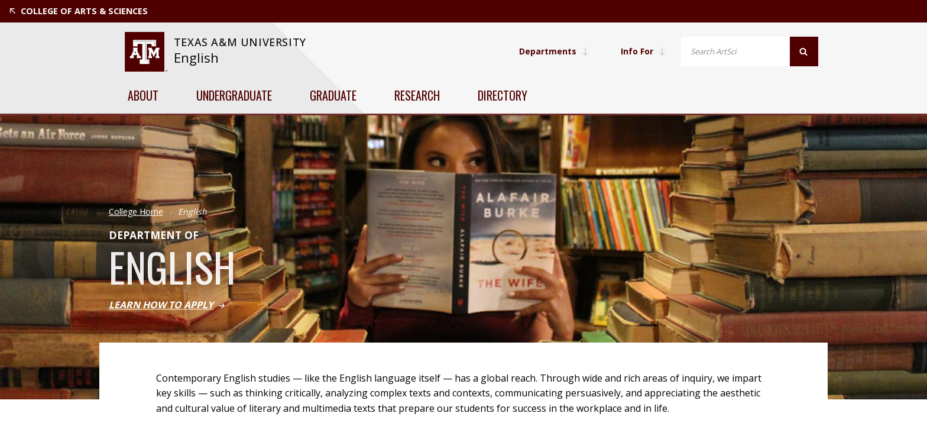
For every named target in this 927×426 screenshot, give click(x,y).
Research (417, 95)
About (143, 95)
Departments (554, 51)
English (196, 58)
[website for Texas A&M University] (146, 52)
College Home (136, 211)
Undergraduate (234, 95)
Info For (643, 51)
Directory (502, 95)
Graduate (333, 95)
